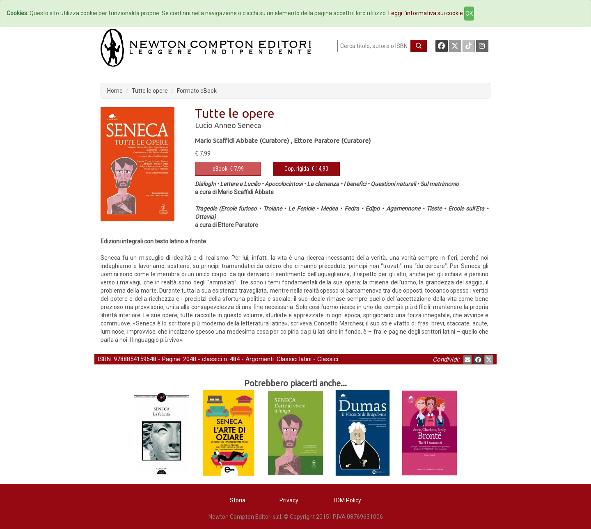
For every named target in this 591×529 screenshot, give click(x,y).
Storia (237, 500)
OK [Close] (469, 13)
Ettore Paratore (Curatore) (332, 140)
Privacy (288, 500)
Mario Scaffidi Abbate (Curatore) (242, 140)
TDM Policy (346, 500)
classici (212, 359)
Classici (327, 359)
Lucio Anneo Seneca (228, 125)
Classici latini (294, 359)
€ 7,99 (228, 168)
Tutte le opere (150, 90)
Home (115, 90)
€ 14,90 (306, 168)
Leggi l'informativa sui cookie (425, 13)
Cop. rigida (296, 168)
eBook (220, 168)
